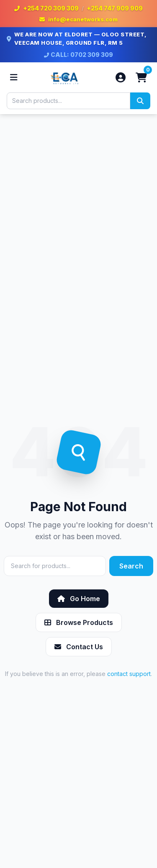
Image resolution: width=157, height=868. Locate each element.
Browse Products (78, 622)
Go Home (78, 598)
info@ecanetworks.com (83, 19)
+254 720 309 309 (51, 8)
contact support (129, 673)
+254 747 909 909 (115, 8)
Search (131, 566)
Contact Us (78, 647)
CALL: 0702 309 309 (78, 54)
